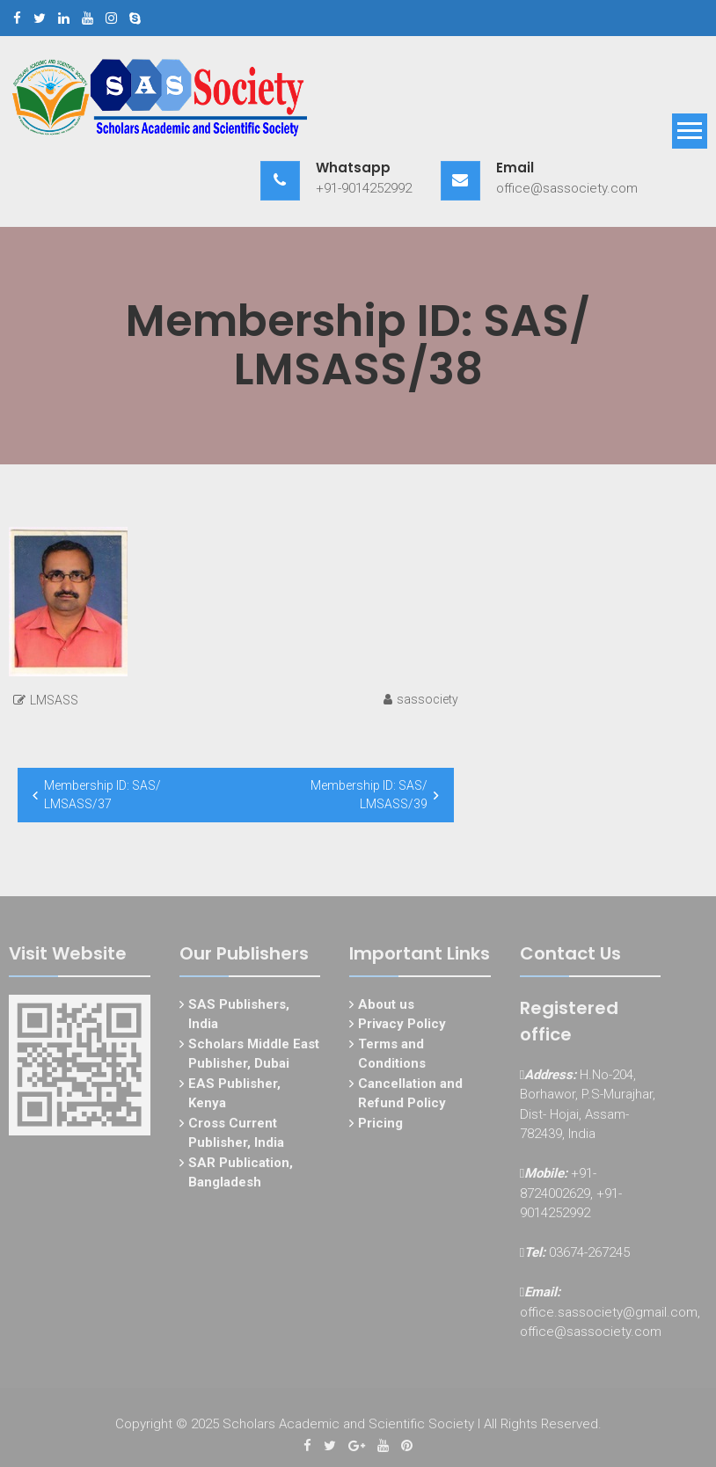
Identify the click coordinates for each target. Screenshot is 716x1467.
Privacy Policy (402, 1027)
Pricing (380, 1127)
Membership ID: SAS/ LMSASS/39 (369, 794)
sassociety (427, 699)
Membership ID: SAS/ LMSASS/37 (102, 794)
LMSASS (54, 700)
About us (386, 1008)
